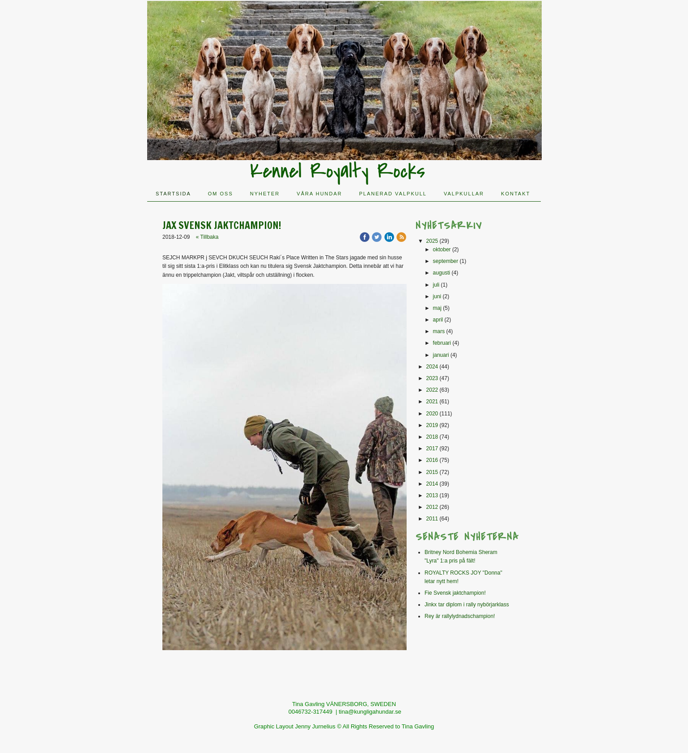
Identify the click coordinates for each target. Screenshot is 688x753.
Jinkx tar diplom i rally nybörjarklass (467, 604)
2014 (432, 484)
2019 (432, 425)
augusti (441, 273)
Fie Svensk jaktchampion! (455, 593)
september (446, 261)
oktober (442, 249)
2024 (432, 367)
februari (442, 343)
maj (437, 308)
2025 (432, 241)
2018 (432, 437)
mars (439, 331)
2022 (432, 390)
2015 (432, 472)
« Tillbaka (207, 237)
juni (437, 296)
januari (441, 355)
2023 (432, 378)
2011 (432, 519)
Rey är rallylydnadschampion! (460, 616)
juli (436, 285)
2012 (432, 507)
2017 (432, 448)
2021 (432, 401)
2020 (432, 413)
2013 (432, 495)
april (438, 320)
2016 (432, 460)
